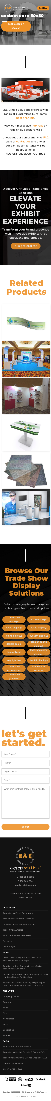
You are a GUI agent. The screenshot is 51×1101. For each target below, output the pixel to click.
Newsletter (8, 1019)
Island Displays (20, 636)
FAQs (6, 1041)
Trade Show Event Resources (18, 913)
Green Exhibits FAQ (12, 1069)
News (6, 952)
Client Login (9, 947)
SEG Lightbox (20, 660)
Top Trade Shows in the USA (17, 935)
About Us (8, 991)
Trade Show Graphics (20, 676)
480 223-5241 (25, 897)
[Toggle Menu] (4, 21)
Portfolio (37, 132)
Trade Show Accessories (20, 668)
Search (6, 1024)
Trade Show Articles (13, 930)
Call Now (43, 8)
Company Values (11, 996)
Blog (5, 1013)
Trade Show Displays (20, 619)
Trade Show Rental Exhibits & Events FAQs (24, 1052)
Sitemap (7, 1035)
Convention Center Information (19, 924)
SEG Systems (20, 652)
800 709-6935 (26, 877)
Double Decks (20, 644)
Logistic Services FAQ (13, 1063)
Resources (9, 908)
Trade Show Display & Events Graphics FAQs (25, 1058)
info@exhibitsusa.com (25, 885)
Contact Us (8, 1030)
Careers (7, 1002)
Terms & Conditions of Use (26, 1096)
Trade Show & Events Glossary (18, 919)
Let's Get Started (25, 252)
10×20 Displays (21, 628)
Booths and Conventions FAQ (17, 1047)
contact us (23, 148)
